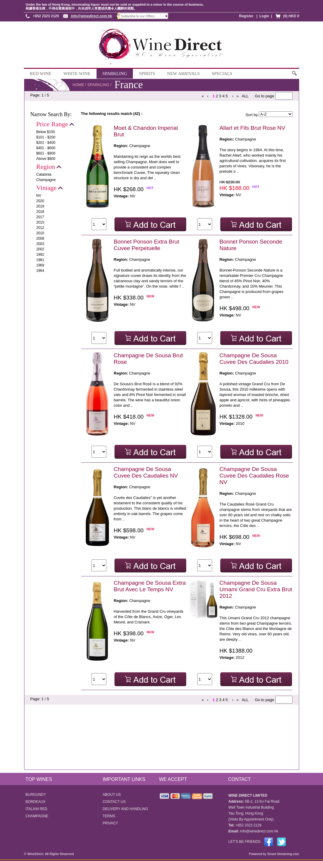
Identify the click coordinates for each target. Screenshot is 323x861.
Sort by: (252, 115)
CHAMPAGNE (37, 816)
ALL (245, 96)
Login (264, 16)
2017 (40, 217)
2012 (40, 228)
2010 (40, 233)
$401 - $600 (45, 148)
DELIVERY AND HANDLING (125, 809)
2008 (40, 238)
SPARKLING (115, 73)
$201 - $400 (45, 143)
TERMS (109, 816)
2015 (40, 222)
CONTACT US (114, 802)
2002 (40, 249)
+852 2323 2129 (46, 16)
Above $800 (45, 159)
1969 (40, 265)
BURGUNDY (36, 795)
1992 (40, 254)
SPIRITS (147, 73)
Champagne (46, 180)
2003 (40, 244)
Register (246, 16)
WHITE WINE (77, 73)
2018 (40, 212)
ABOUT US (112, 795)
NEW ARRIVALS (183, 73)
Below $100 (45, 132)
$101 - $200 (45, 137)
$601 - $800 (45, 153)
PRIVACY (110, 823)
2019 (40, 206)
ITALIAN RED (36, 809)
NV (38, 196)
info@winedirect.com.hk (91, 16)
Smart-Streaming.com (282, 854)
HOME (78, 84)
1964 (40, 271)
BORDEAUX (36, 802)
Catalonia (44, 174)
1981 (40, 260)
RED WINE (41, 73)
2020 (40, 201)
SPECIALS (222, 73)
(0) (291, 16)
